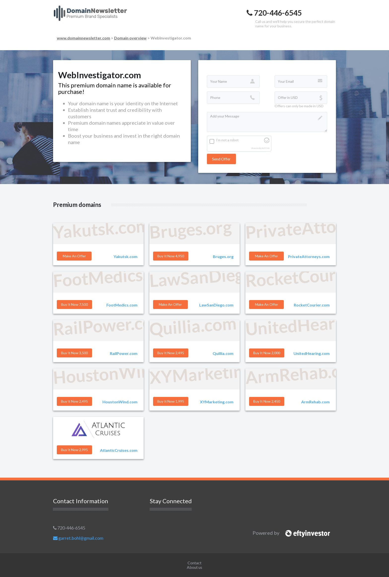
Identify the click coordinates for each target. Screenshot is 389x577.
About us (194, 567)
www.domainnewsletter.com (83, 38)
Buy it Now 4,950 (170, 256)
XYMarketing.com (216, 401)
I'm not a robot (227, 140)
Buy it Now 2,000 (266, 353)
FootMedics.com (121, 305)
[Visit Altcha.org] (266, 142)
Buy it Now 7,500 (74, 304)
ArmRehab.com (315, 401)
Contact (194, 562)
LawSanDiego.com (216, 305)
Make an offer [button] (74, 256)
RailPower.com (123, 353)
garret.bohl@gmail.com (78, 538)
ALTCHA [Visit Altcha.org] (265, 148)
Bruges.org (223, 256)
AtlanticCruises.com (118, 450)
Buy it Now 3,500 (74, 353)
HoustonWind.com (119, 401)
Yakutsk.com (125, 256)
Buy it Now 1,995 (170, 401)
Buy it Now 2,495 (170, 353)
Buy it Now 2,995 (74, 450)
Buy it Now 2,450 (266, 401)
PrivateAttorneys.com (309, 256)
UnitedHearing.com (311, 353)
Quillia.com (223, 353)
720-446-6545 (69, 528)
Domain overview (130, 38)
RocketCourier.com (312, 305)
